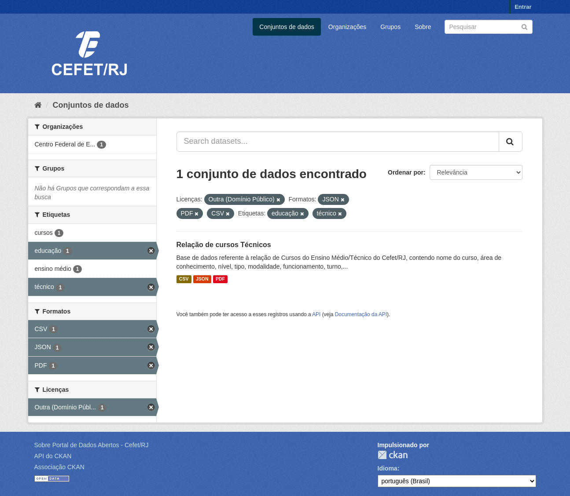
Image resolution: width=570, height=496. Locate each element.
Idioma (387, 468)
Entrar (523, 7)
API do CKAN (53, 456)
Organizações (347, 26)
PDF (220, 279)
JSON (202, 279)
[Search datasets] (489, 27)
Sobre (423, 26)
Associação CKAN (59, 466)
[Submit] (524, 26)
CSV (184, 279)
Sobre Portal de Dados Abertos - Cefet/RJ (91, 445)
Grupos (390, 26)
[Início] (38, 105)
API (316, 314)
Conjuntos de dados (286, 26)
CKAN (393, 455)
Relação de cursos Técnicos (224, 244)
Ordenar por (405, 172)
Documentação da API (361, 314)
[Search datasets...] (338, 141)
